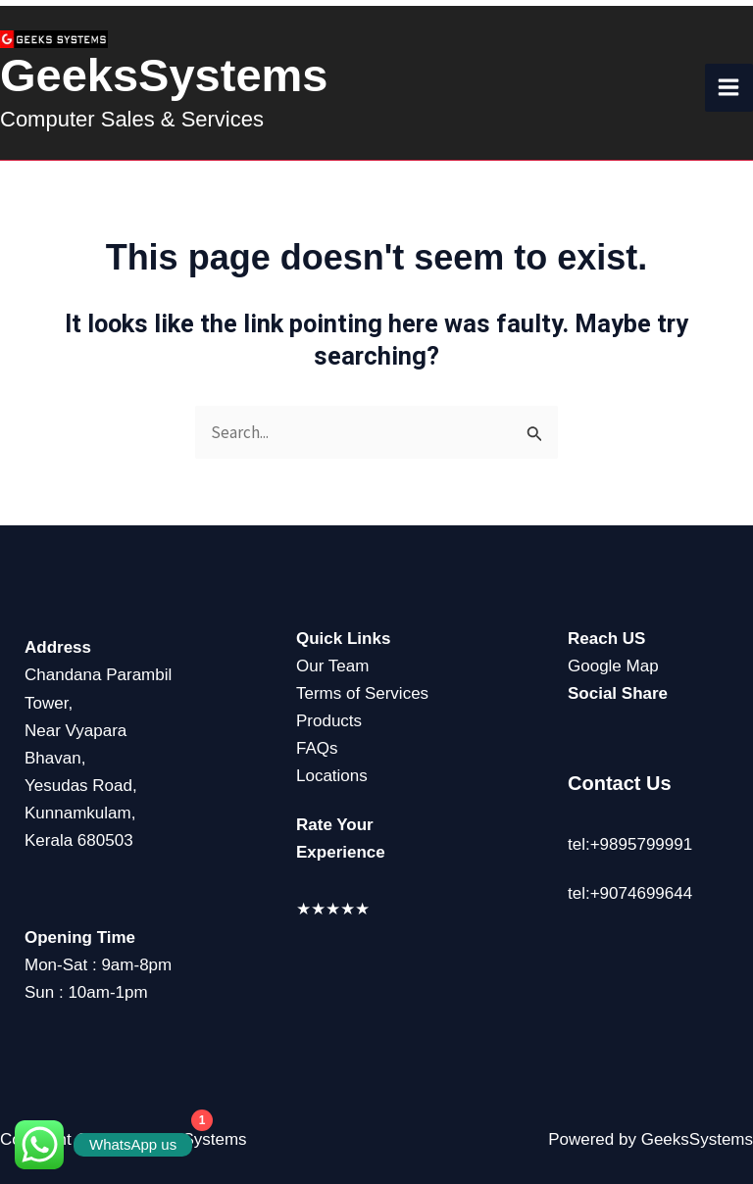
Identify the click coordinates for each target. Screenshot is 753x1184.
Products (329, 721)
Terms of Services (362, 693)
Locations (332, 775)
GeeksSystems (163, 75)
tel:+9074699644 (630, 893)
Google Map (613, 666)
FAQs (317, 748)
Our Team (332, 666)
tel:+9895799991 (630, 844)
